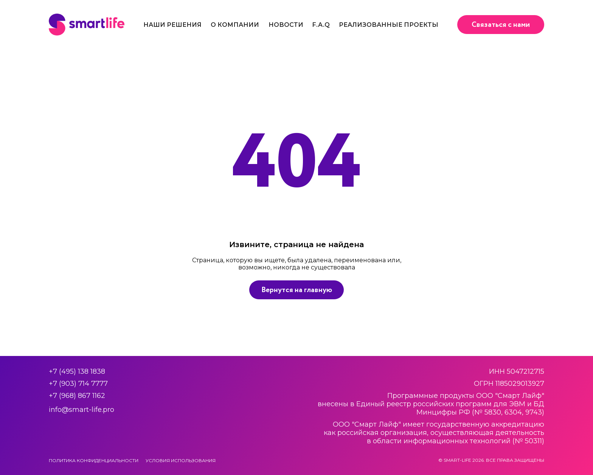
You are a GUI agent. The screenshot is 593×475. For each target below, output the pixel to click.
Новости (286, 24)
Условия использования (181, 460)
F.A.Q (321, 24)
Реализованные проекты (388, 24)
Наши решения (172, 24)
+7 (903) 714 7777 (78, 383)
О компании (235, 24)
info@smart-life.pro (81, 409)
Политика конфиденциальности (93, 460)
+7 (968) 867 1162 (77, 395)
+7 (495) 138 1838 (77, 371)
